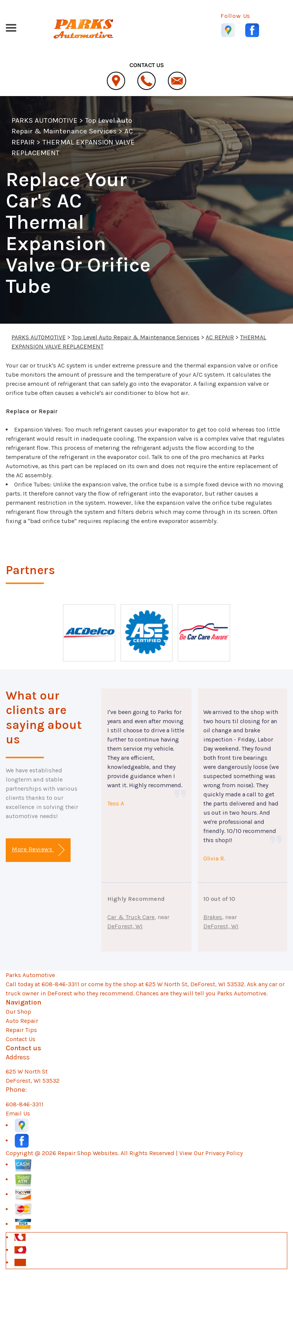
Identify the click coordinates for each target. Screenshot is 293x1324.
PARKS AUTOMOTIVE (44, 120)
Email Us (18, 1113)
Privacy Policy (224, 1153)
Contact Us (20, 1039)
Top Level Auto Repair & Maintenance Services (136, 337)
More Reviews (38, 850)
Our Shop (18, 1011)
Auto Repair (22, 1020)
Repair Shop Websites (88, 1153)
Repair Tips (21, 1030)
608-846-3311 (60, 984)
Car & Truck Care (131, 917)
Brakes (212, 917)
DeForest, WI (125, 926)
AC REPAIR (220, 337)
